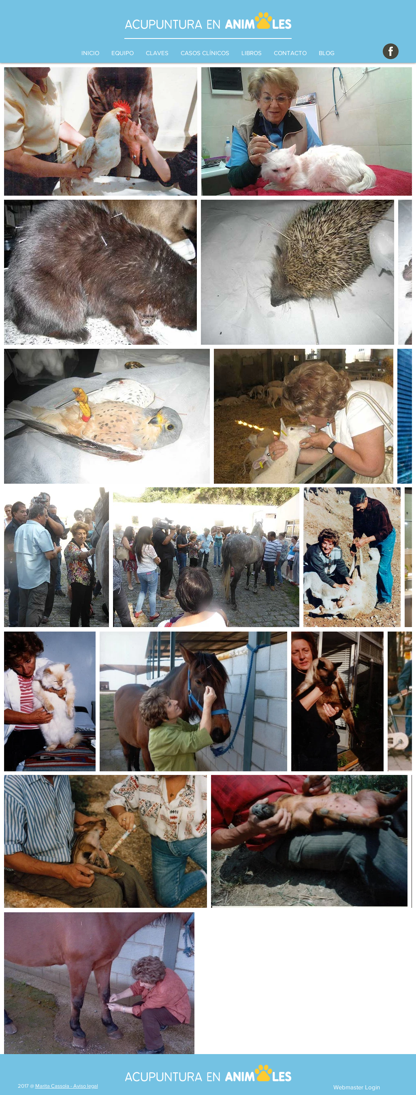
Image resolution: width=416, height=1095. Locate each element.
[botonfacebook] (391, 51)
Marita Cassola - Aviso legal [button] (66, 1086)
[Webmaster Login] (356, 1087)
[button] (157, 53)
